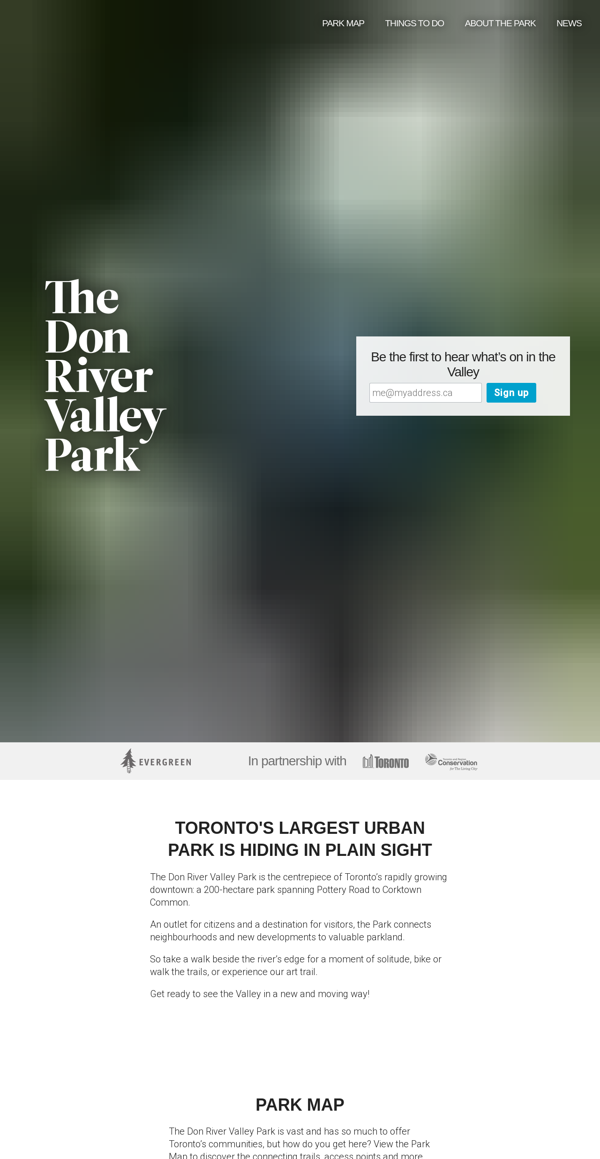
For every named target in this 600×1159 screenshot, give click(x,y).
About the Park (500, 23)
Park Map (343, 23)
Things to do (414, 23)
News (569, 23)
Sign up (511, 392)
